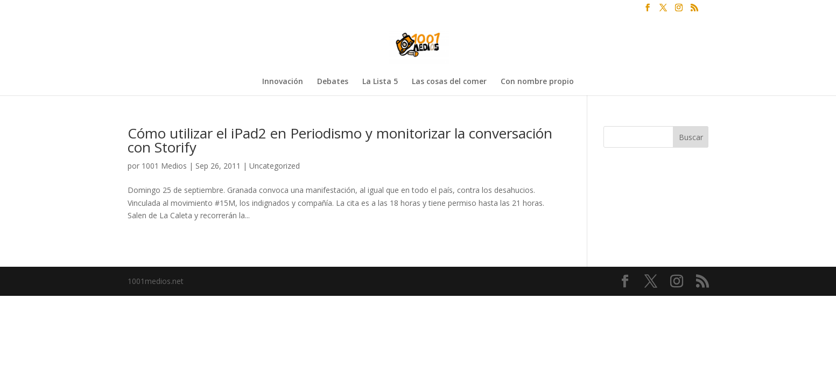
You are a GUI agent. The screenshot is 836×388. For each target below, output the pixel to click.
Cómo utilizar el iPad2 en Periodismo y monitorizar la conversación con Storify (340, 140)
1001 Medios (164, 166)
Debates (332, 82)
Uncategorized (274, 166)
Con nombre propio (537, 82)
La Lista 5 (380, 82)
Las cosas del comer (449, 82)
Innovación (282, 82)
